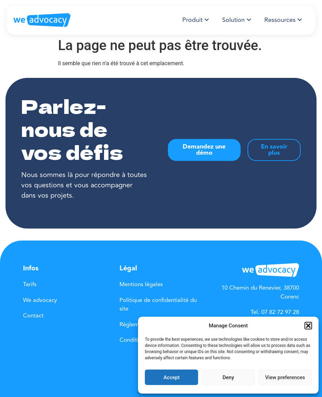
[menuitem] (195, 20)
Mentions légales (141, 284)
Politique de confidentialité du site (158, 305)
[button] (308, 325)
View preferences (285, 377)
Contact (33, 315)
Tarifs (29, 284)
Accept (171, 377)
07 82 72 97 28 (280, 312)
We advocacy (40, 300)
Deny (228, 377)
